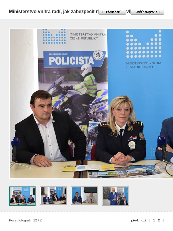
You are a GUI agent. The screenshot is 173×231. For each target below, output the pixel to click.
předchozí (138, 220)
